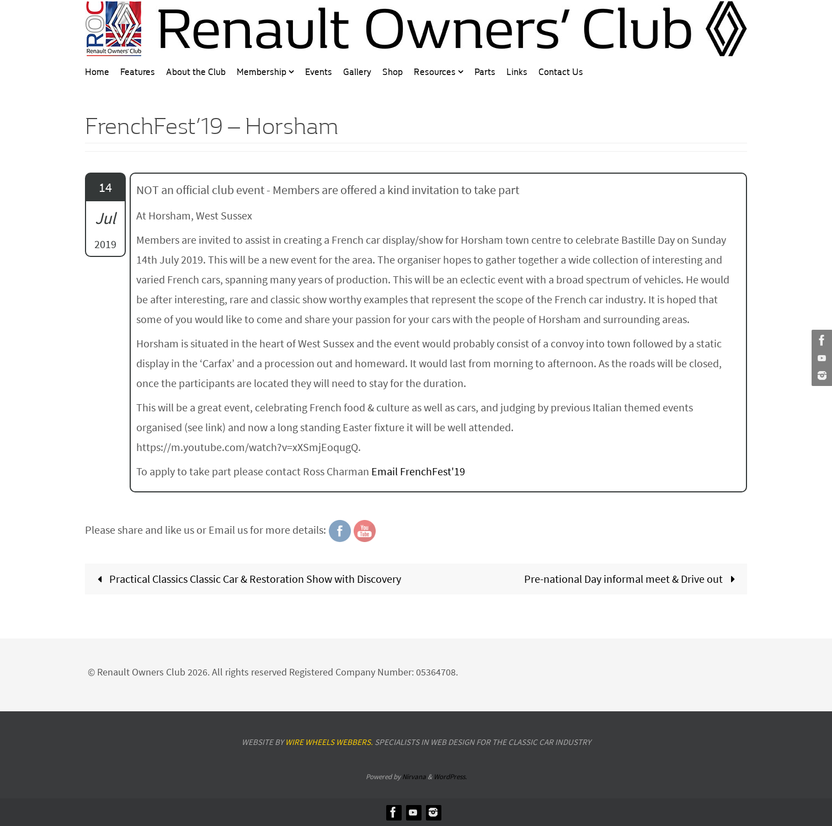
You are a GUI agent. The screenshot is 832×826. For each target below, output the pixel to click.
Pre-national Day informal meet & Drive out (632, 579)
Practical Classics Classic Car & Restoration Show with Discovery (246, 579)
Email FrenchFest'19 (418, 471)
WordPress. (450, 776)
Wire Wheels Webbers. (329, 742)
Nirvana (414, 776)
